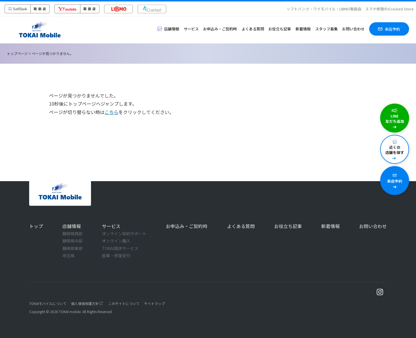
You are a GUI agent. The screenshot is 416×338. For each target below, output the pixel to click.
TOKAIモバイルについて (47, 303)
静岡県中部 (72, 241)
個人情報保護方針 (85, 303)
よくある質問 (253, 29)
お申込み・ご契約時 (220, 29)
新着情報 (303, 29)
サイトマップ (154, 303)
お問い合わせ (353, 29)
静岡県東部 (72, 248)
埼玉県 (68, 255)
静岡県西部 (72, 233)
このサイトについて (124, 303)
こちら (111, 112)
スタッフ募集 (326, 29)
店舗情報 (71, 226)
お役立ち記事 (279, 29)
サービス (191, 29)
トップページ (17, 53)
